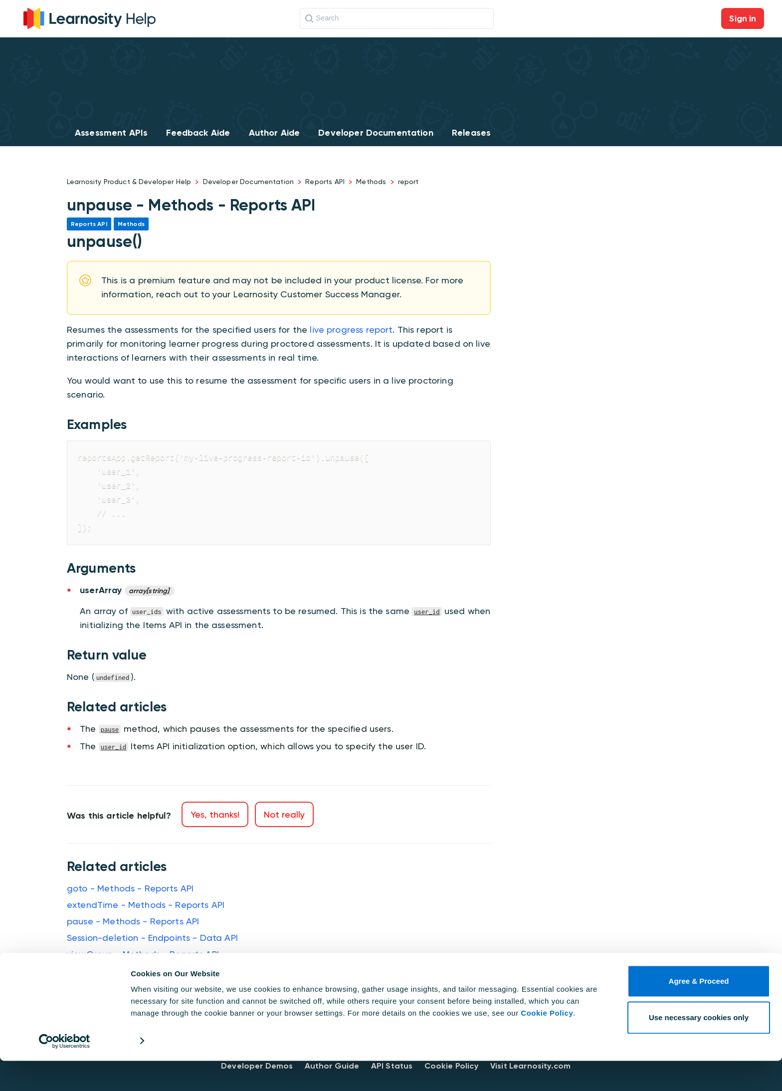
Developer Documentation (375, 132)
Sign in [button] (742, 18)
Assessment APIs (111, 132)
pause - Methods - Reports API (133, 921)
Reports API (325, 182)
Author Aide (274, 132)
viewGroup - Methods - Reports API (143, 954)
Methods (371, 182)
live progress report (351, 329)
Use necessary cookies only (699, 1048)
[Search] (397, 18)
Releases (471, 132)
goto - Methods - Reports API (130, 888)
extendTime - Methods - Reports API (145, 904)
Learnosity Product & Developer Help (129, 182)
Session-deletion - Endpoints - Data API (152, 937)
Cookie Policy (547, 1044)
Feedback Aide (198, 132)
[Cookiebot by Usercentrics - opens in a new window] (64, 1071)
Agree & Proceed (699, 1012)
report (408, 182)
